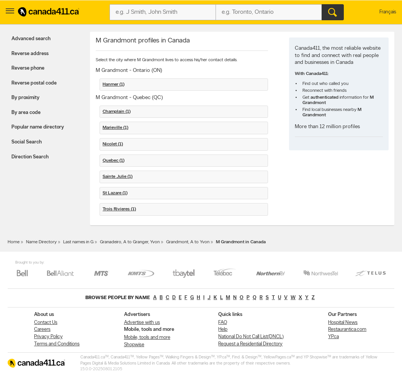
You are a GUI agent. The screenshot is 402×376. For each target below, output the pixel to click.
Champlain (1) (117, 111)
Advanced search (31, 38)
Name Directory (41, 242)
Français (387, 12)
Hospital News (343, 322)
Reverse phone (27, 68)
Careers (42, 329)
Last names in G (78, 242)
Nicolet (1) (113, 144)
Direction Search (30, 157)
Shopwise (134, 344)
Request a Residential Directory (250, 344)
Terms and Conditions (57, 344)
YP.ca (333, 336)
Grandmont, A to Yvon (187, 242)
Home (14, 242)
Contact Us (45, 322)
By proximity (25, 97)
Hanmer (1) (113, 84)
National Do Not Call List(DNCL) (251, 336)
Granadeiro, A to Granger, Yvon (130, 242)
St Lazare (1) (115, 193)
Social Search (26, 142)
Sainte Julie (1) (117, 176)
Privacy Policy (48, 336)
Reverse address (30, 53)
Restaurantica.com (347, 329)
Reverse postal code (34, 83)
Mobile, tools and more (147, 337)
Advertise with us (142, 322)
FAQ (222, 322)
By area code (26, 112)
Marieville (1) (115, 127)
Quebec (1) (113, 160)
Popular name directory (37, 127)
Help (222, 329)
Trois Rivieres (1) (119, 209)
